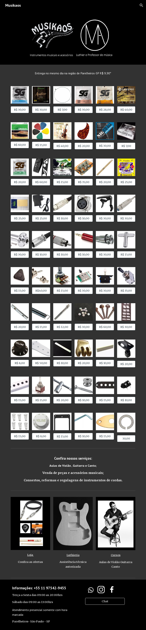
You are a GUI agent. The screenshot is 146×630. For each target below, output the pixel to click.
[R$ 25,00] (126, 182)
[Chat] (104, 601)
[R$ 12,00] (62, 326)
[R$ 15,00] (41, 145)
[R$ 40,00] (126, 109)
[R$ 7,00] (62, 109)
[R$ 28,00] (105, 109)
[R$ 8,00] (20, 363)
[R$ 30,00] (20, 109)
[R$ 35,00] (83, 182)
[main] (73, 73)
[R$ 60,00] (20, 144)
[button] (141, 5)
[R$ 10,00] (62, 218)
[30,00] (126, 438)
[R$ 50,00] (41, 363)
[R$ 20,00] (83, 145)
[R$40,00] (41, 290)
